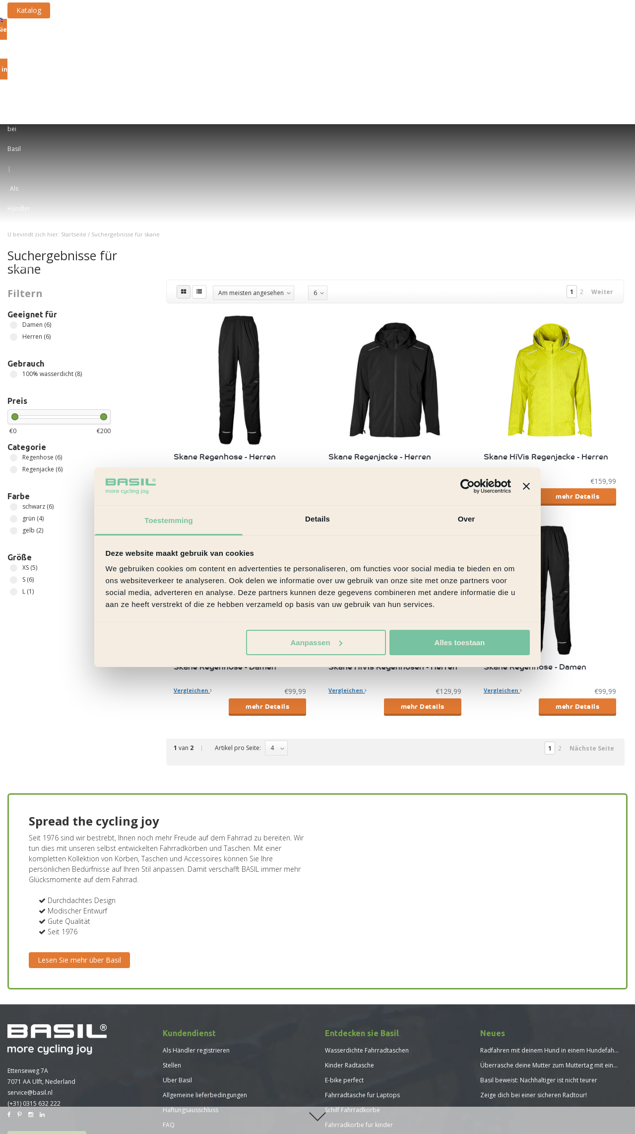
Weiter (602, 166)
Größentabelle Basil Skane (199, 1104)
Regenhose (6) (13, 332)
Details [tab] (317, 519)
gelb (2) (13, 405)
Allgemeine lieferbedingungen (205, 970)
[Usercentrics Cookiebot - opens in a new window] (467, 486)
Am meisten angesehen (251, 167)
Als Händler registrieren (196, 925)
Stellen (172, 940)
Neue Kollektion (574, 71)
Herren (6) (13, 212)
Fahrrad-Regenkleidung (497, 71)
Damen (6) (13, 200)
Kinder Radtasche (349, 940)
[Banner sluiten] (526, 486)
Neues (172, 1059)
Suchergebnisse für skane (125, 109)
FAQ (169, 999)
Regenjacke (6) (13, 344)
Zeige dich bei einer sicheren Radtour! (533, 970)
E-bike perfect (344, 955)
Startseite (73, 109)
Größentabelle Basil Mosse (200, 1089)
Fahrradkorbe (216, 71)
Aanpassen (316, 642)
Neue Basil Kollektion (354, 1029)
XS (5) (13, 443)
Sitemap (174, 1014)
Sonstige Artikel (416, 71)
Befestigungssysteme (339, 71)
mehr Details (267, 371)
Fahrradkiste (270, 71)
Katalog (109, 10)
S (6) (13, 454)
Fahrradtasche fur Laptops (362, 970)
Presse (172, 1029)
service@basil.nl (30, 967)
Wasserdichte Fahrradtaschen (367, 925)
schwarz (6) (13, 381)
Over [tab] (466, 519)
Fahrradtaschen (154, 71)
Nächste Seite (592, 623)
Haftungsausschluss (190, 985)
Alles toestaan (460, 642)
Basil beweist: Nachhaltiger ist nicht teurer (538, 955)
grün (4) (13, 393)
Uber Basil (177, 955)
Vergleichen (193, 355)
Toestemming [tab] (168, 520)
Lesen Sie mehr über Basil (79, 834)
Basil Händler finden (47, 1015)
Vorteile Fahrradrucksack (360, 1014)
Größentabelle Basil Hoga (199, 1074)
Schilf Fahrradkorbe (352, 985)
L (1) (13, 466)
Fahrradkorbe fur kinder (359, 999)
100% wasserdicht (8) (13, 249)
